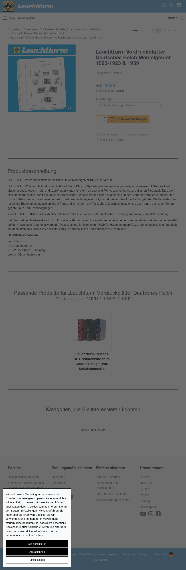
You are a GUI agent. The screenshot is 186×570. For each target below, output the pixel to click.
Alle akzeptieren (37, 543)
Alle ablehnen (37, 551)
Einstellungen (37, 559)
